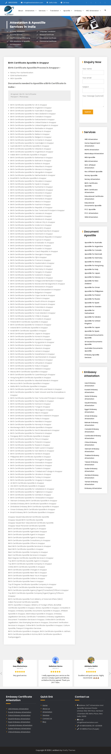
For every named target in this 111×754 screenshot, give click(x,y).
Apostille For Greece (93, 262)
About (20, 11)
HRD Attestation (93, 11)
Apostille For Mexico (92, 277)
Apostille (67, 11)
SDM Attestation (91, 217)
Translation (55, 11)
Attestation (31, 11)
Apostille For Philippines (94, 291)
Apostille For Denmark (93, 254)
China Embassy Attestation (19, 732)
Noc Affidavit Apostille (93, 171)
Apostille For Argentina (94, 246)
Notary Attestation (92, 179)
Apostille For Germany (93, 258)
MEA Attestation (91, 161)
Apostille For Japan (92, 273)
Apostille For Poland (92, 295)
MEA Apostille (90, 157)
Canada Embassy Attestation (20, 725)
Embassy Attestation (93, 488)
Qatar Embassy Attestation (19, 715)
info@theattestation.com (33, 3)
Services (43, 11)
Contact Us (47, 718)
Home (45, 705)
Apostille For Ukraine (93, 317)
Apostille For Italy (91, 269)
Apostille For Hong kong (94, 265)
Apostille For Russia (92, 299)
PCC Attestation (91, 213)
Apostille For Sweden (93, 306)
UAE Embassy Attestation (18, 709)
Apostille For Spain (92, 303)
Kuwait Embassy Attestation (19, 712)
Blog (44, 722)
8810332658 (12, 3)
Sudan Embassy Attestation (19, 728)
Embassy (79, 11)
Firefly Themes (69, 750)
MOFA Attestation (92, 149)
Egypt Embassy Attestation (19, 722)
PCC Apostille (90, 209)
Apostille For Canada (93, 250)
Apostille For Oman (92, 287)
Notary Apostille (91, 175)
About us (46, 709)
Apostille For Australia (93, 242)
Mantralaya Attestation (94, 153)
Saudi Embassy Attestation (19, 719)
